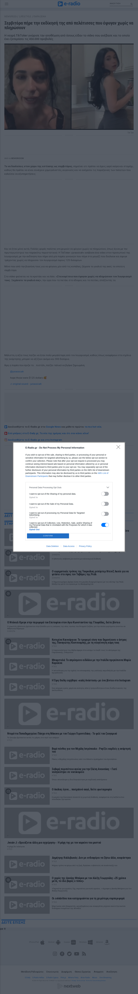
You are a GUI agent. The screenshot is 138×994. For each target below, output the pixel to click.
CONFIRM (48, 536)
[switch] (105, 494)
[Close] (119, 448)
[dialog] (69, 497)
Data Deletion (52, 546)
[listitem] (69, 487)
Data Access (69, 546)
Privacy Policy (85, 546)
